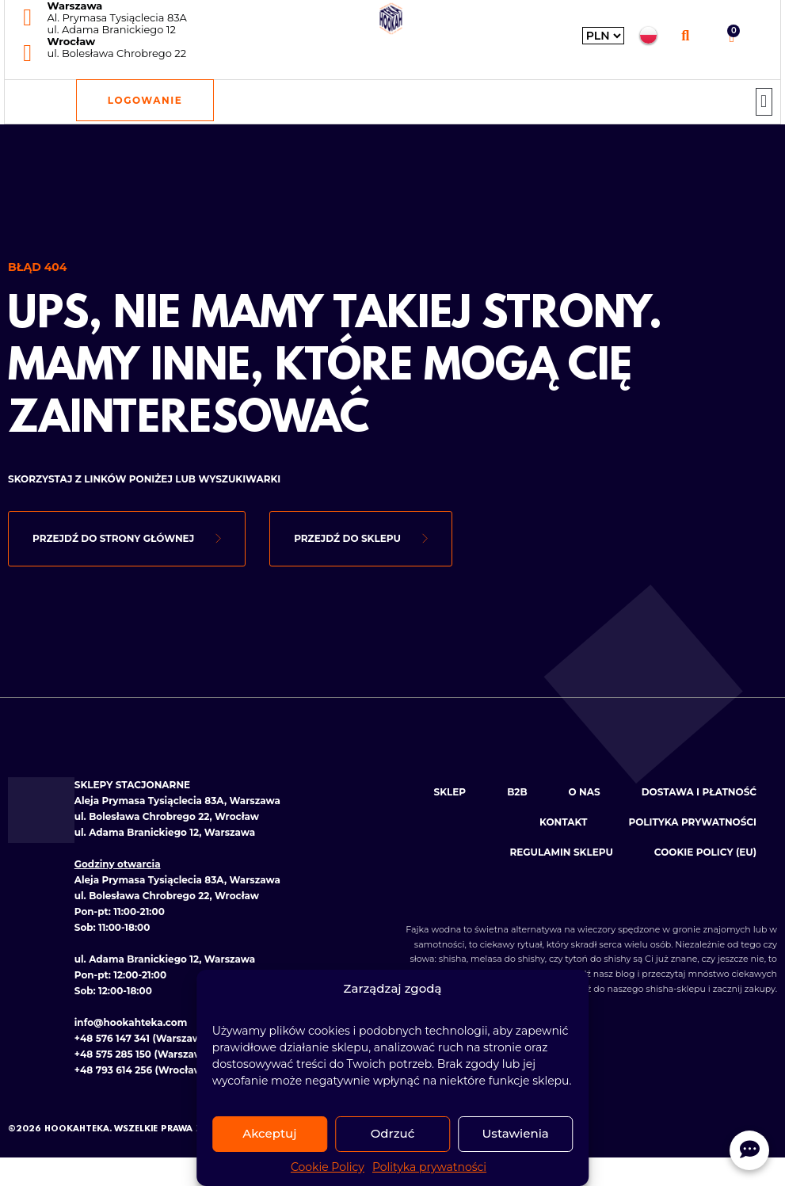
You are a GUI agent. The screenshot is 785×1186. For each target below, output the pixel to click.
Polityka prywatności (429, 1167)
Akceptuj (269, 1133)
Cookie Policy (327, 1167)
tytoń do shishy (598, 958)
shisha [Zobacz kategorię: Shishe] (453, 958)
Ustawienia (515, 1133)
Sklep (450, 792)
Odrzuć (393, 1133)
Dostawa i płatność (699, 792)
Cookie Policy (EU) (705, 852)
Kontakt (563, 822)
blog (625, 973)
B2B (517, 792)
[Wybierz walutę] (603, 35)
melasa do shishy (508, 958)
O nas (584, 792)
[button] (686, 35)
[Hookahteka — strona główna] (391, 18)
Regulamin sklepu (560, 852)
